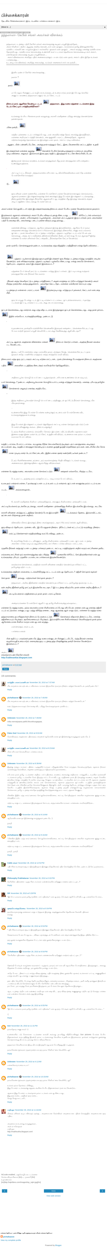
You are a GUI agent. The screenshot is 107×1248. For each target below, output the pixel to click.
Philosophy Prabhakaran (18, 878)
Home (53, 1191)
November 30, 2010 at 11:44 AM (28, 1110)
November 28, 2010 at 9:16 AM (34, 835)
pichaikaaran (13, 698)
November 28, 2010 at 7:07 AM (42, 682)
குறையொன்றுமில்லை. (16, 908)
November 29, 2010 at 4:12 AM (28, 1062)
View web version (53, 1196)
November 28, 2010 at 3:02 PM (42, 878)
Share (6, 669)
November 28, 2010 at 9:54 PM (34, 952)
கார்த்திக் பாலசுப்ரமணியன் (18, 682)
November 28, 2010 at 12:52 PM (31, 863)
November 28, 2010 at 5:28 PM (23, 893)
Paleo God (11, 733)
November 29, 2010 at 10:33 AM (35, 1077)
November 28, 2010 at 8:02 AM (29, 733)
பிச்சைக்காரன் (15, 15)
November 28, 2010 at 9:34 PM (39, 908)
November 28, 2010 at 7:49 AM (28, 718)
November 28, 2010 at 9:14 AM (34, 815)
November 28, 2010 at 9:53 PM (34, 926)
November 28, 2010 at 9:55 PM (34, 1005)
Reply (9, 690)
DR (8, 893)
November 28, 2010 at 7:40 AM (34, 698)
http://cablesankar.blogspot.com (16, 657)
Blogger (58, 1245)
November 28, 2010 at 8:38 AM (28, 763)
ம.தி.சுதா (10, 1110)
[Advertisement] (53, 7)
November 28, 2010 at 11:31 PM (24, 1026)
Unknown (11, 718)
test (9, 1026)
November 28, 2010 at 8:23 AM (42, 748)
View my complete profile (11, 1240)
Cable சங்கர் (12, 863)
